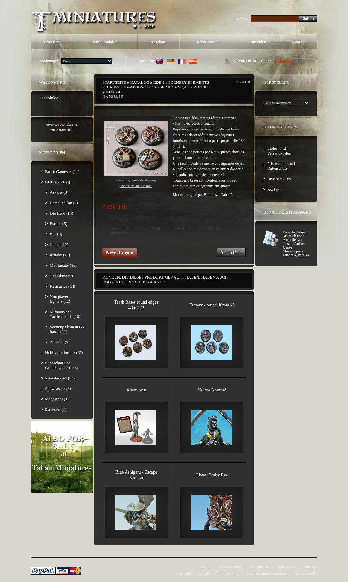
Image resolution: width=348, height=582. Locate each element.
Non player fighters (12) (60, 299)
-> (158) (57, 181)
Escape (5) (58, 223)
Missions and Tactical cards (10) (65, 314)
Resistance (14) (62, 286)
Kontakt (299, 42)
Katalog (139, 82)
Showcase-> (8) (58, 388)
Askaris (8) (59, 192)
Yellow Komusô (212, 390)
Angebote (158, 42)
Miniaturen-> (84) (60, 378)
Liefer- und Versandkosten (279, 150)
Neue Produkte (105, 42)
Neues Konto (207, 42)
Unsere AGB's (279, 178)
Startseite (114, 82)
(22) (67, 329)
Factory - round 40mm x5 (212, 305)
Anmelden (257, 42)
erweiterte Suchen (231, 566)
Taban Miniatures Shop (221, 573)
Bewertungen (260, 566)
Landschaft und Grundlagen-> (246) (61, 365)
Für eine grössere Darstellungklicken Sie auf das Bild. (136, 154)
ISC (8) (56, 234)
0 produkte (283, 60)
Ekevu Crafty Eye (212, 475)
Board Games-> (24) (62, 171)
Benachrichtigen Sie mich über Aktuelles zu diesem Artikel (296, 243)
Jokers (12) (59, 244)
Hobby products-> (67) (64, 352)
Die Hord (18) (61, 213)
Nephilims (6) (61, 275)
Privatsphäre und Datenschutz (281, 166)
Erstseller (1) (56, 409)
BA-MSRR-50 (136, 87)
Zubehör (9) (59, 342)
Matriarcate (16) (63, 265)
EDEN (158, 82)
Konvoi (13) (60, 254)
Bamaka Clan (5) (64, 202)
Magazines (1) (57, 399)
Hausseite (51, 42)
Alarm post (136, 390)
